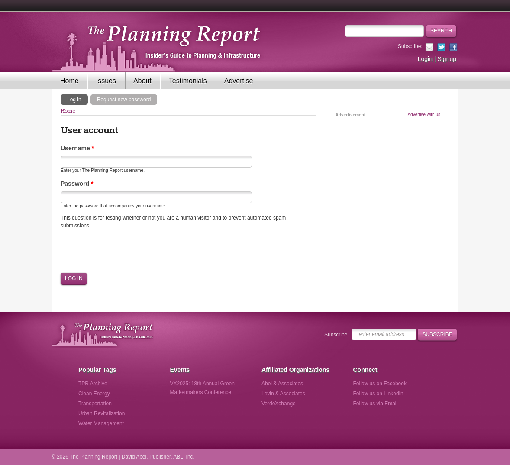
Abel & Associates (282, 384)
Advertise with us (423, 114)
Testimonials (188, 80)
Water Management (101, 423)
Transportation (95, 403)
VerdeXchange (278, 403)
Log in (77, 99)
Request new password (124, 100)
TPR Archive (92, 384)
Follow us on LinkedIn (378, 394)
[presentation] (126, 251)
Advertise (238, 80)
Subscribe (335, 335)
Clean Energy (94, 394)
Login (425, 58)
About (142, 80)
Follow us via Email (375, 403)
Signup (446, 58)
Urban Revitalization (101, 413)
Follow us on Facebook (380, 384)
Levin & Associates (283, 394)
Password (77, 183)
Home (69, 80)
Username (77, 148)
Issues (106, 80)
